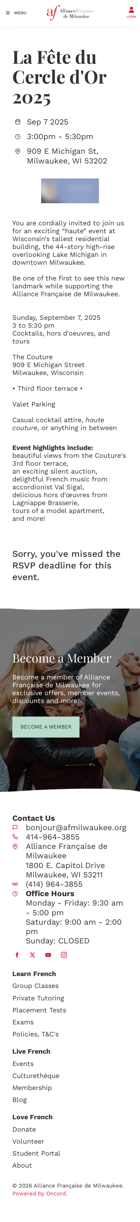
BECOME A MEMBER (32, 726)
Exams (23, 1022)
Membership (32, 1088)
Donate (24, 1129)
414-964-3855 (53, 836)
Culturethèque (35, 1076)
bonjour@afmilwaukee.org (76, 827)
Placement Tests (39, 1010)
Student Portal (36, 1153)
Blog (19, 1100)
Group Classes (35, 986)
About (22, 1165)
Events (23, 1064)
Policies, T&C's (35, 1034)
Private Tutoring (38, 998)
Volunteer (28, 1141)
